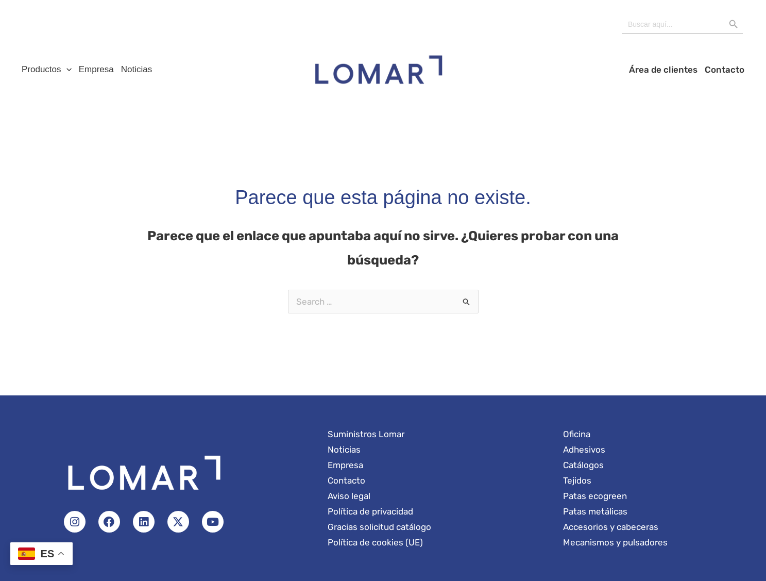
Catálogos (583, 465)
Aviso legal (349, 496)
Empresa (96, 69)
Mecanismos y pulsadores (615, 542)
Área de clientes (663, 69)
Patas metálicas (595, 511)
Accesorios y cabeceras (610, 527)
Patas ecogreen (595, 496)
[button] (66, 69)
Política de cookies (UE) (375, 542)
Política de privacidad (370, 511)
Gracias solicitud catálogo (379, 527)
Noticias (136, 69)
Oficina (576, 434)
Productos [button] (47, 69)
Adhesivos (584, 449)
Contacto (724, 69)
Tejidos (577, 480)
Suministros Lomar (366, 434)
